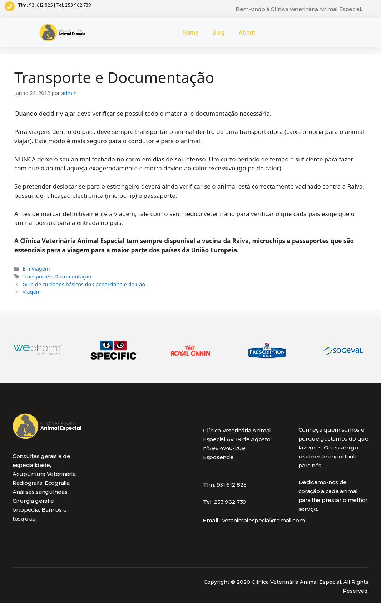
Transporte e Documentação (57, 276)
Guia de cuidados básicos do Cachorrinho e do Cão (84, 284)
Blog (218, 32)
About (247, 32)
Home (190, 32)
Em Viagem (36, 268)
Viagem (32, 291)
